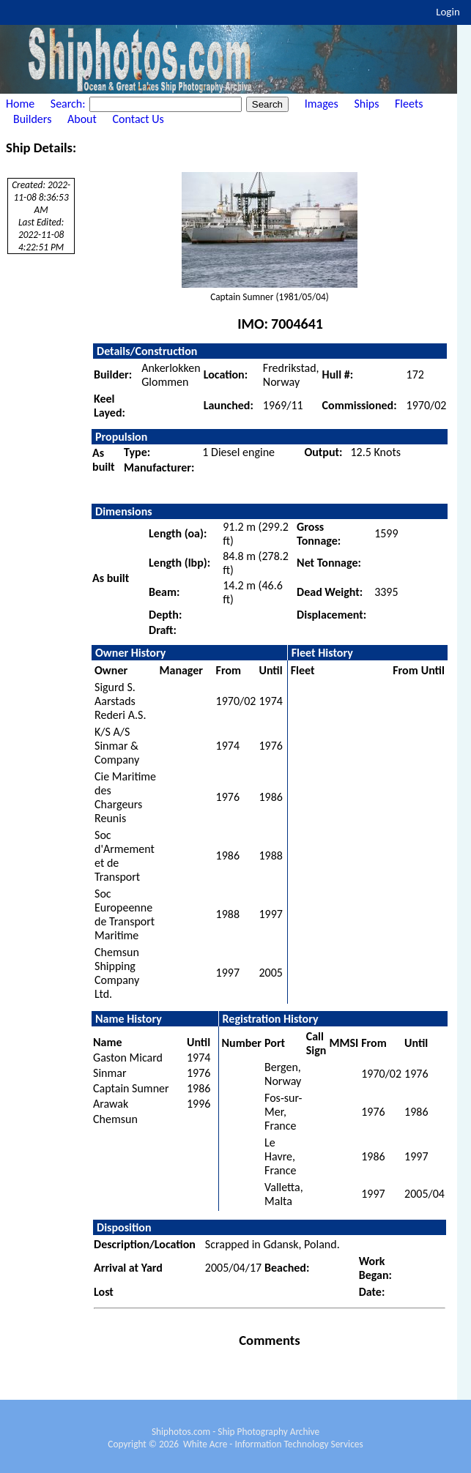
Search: (69, 104)
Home (20, 104)
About (82, 119)
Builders (32, 119)
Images (321, 104)
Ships (366, 104)
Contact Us (138, 119)
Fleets (409, 104)
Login (448, 11)
